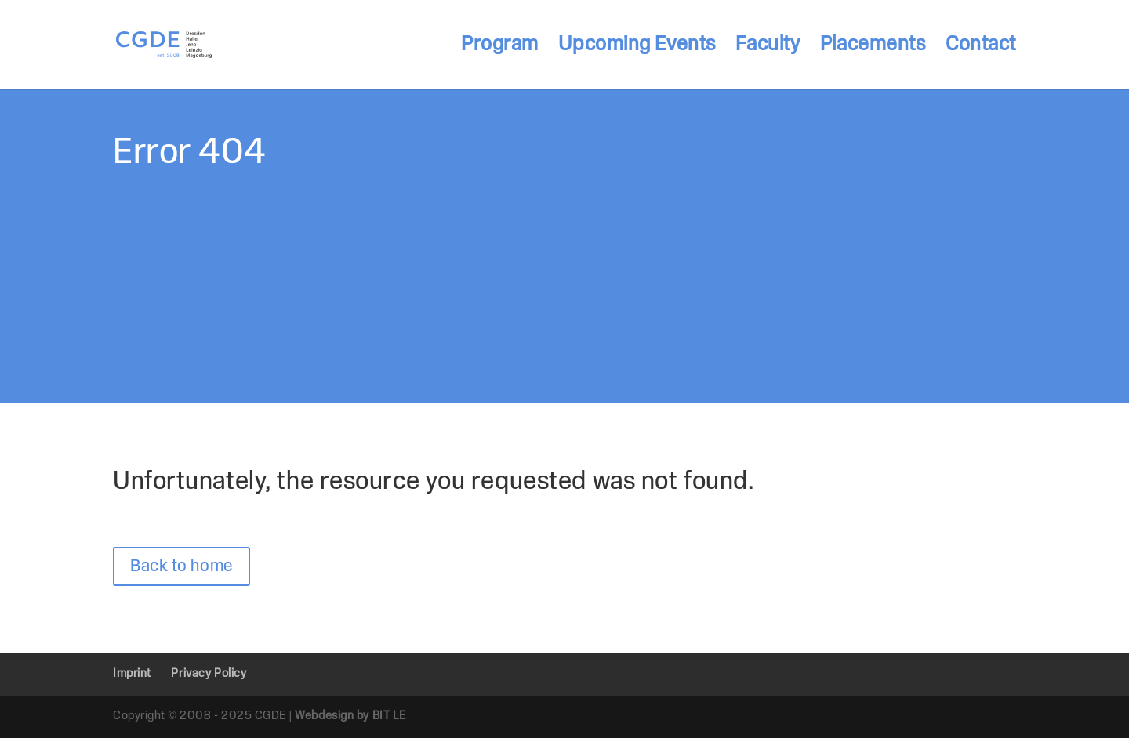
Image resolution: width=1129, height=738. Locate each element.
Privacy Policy (208, 673)
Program (500, 46)
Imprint (132, 673)
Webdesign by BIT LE (350, 716)
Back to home (181, 566)
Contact (981, 46)
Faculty (767, 46)
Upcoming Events (636, 46)
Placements (873, 46)
